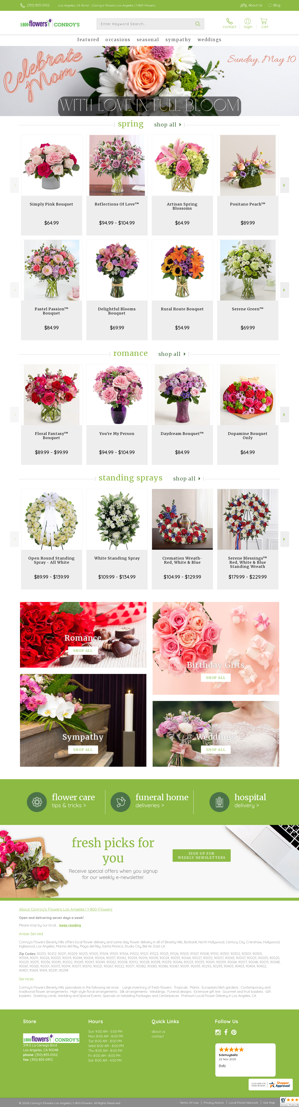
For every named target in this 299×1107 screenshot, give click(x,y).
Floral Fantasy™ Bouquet (51, 435)
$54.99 (182, 327)
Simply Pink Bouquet (51, 204)
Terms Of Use (189, 1103)
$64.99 (51, 223)
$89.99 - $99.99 (51, 452)
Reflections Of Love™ (117, 204)
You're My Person (117, 433)
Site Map (269, 1103)
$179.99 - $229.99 (248, 577)
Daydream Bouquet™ (182, 433)
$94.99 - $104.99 (117, 223)
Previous (14, 185)
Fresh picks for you (113, 857)
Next (284, 185)
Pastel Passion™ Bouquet (52, 311)
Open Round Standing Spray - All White (51, 560)
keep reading (70, 925)
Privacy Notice (214, 1103)
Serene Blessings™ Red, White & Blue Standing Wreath (247, 562)
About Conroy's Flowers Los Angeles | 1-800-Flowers (65, 909)
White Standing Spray (117, 558)
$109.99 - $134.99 (117, 577)
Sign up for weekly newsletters (201, 855)
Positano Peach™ (247, 204)
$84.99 (51, 327)
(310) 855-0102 (38, 5)
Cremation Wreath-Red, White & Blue (182, 560)
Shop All (165, 124)
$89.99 (248, 223)
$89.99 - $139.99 (51, 577)
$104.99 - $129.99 (182, 577)
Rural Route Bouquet (182, 309)
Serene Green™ (248, 309)
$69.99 (117, 327)
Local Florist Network (243, 1103)
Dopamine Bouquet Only (248, 435)
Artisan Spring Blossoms (182, 206)
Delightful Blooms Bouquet (117, 311)
